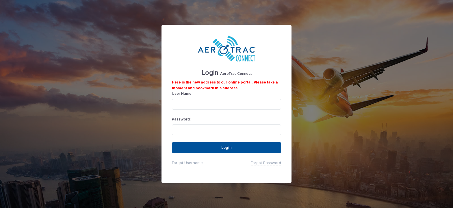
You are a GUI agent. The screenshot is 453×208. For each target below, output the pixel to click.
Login (226, 147)
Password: (181, 119)
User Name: (182, 93)
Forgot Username (187, 162)
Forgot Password (266, 162)
